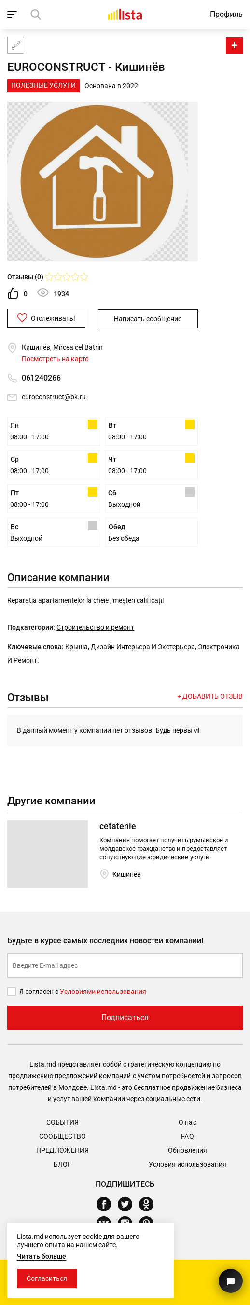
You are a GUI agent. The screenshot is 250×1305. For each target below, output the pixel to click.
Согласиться (47, 1278)
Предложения (62, 1150)
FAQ (187, 1136)
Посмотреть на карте (55, 358)
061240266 (41, 377)
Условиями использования (103, 991)
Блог (62, 1164)
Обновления (187, 1150)
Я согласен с (39, 991)
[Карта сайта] (15, 45)
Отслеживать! (54, 317)
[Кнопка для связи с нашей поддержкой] (231, 1281)
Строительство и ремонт (95, 627)
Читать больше (41, 1256)
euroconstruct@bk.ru (54, 396)
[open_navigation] (13, 14)
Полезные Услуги (43, 85)
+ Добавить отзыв (210, 696)
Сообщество (62, 1136)
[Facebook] (107, 1203)
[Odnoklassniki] (150, 1203)
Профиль (226, 14)
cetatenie (117, 825)
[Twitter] (128, 1203)
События (62, 1122)
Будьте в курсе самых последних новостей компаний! (105, 940)
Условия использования (187, 1164)
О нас (187, 1122)
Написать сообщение (151, 318)
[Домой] (125, 14)
